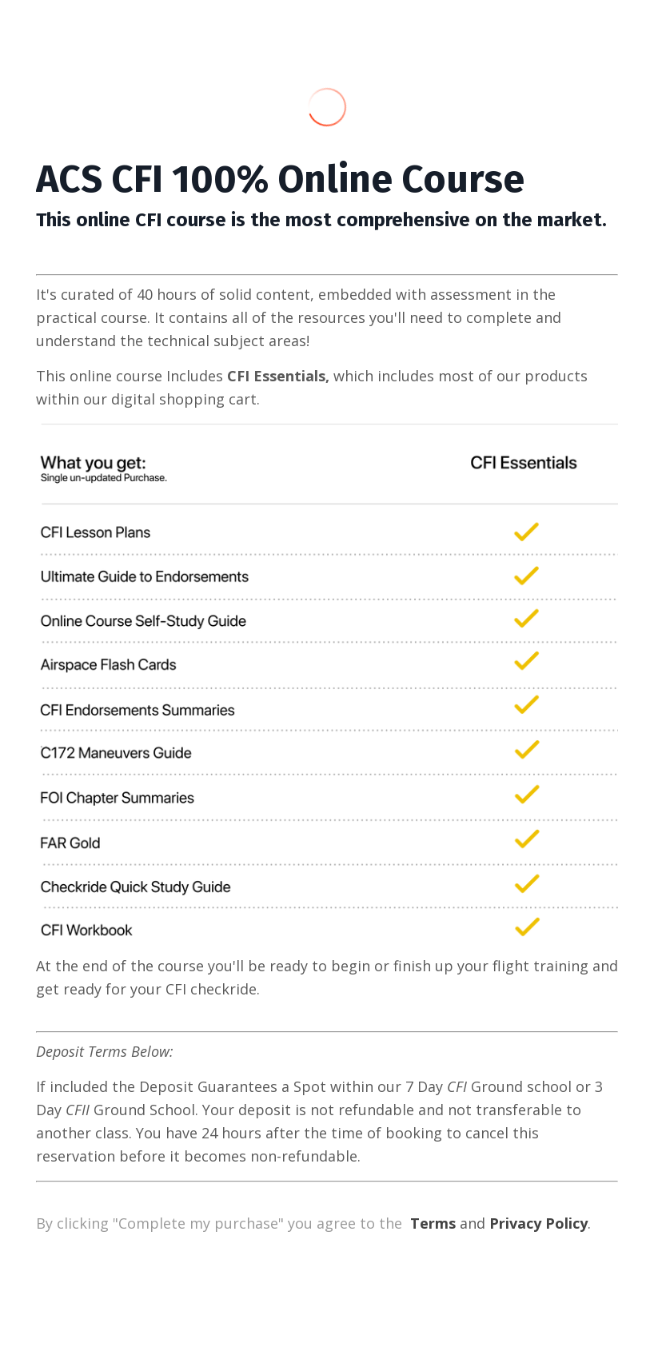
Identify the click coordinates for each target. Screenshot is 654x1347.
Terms (433, 1223)
